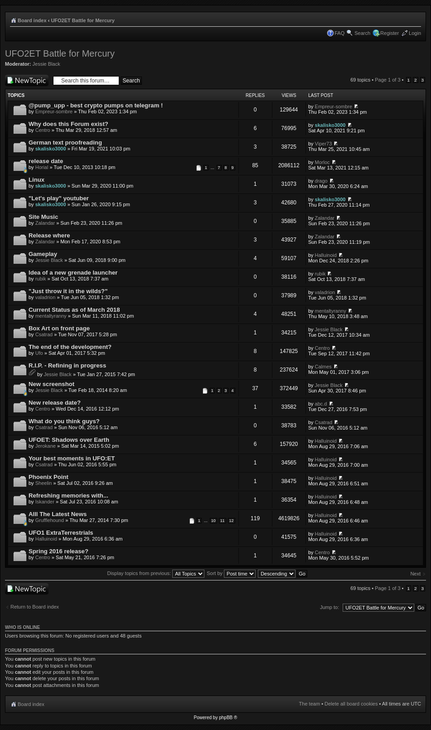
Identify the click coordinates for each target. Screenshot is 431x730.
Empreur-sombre (54, 111)
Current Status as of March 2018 (74, 309)
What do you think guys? (64, 421)
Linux (36, 179)
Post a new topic (26, 80)
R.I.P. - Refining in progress (67, 365)
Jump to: (329, 607)
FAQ (339, 33)
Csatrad (44, 334)
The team (309, 703)
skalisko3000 (330, 125)
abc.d (321, 403)
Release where (49, 235)
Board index (32, 20)
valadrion (45, 297)
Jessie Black (46, 64)
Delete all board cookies (351, 703)
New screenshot (51, 384)
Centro (42, 130)
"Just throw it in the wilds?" (68, 291)
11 (222, 520)
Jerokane (45, 446)
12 (231, 520)
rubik (40, 278)
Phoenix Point (48, 477)
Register (389, 33)
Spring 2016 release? (58, 551)
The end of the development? (70, 346)
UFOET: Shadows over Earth (69, 439)
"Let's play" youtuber (59, 198)
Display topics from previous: (155, 573)
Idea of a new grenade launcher (73, 272)
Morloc (322, 162)
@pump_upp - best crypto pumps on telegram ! (96, 105)
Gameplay (43, 254)
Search (362, 33)
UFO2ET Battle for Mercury (83, 20)
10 (213, 520)
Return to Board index (34, 606)
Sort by (231, 573)
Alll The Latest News (58, 514)
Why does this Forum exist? (68, 124)
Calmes (323, 366)
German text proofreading (65, 142)
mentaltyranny (51, 316)
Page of (387, 79)
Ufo (39, 353)
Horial (41, 167)
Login (415, 33)
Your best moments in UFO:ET (72, 458)
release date (46, 161)
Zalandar (45, 223)
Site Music (43, 216)
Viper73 (323, 143)
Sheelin (43, 483)
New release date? (55, 402)
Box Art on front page (59, 328)
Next (415, 573)
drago (321, 181)
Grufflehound (49, 520)
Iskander (44, 501)
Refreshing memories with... (68, 495)
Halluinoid (326, 255)
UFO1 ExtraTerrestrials (61, 532)
